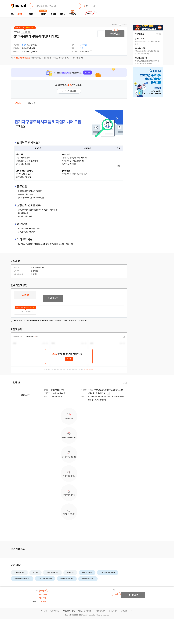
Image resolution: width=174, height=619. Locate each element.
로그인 (54, 354)
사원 (32, 274)
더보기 (125, 383)
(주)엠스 (16, 31)
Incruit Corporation (89, 615)
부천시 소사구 (39, 267)
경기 (32, 267)
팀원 (35, 274)
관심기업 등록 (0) (25, 311)
